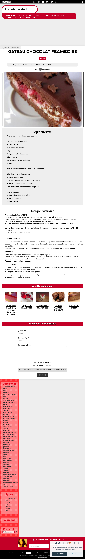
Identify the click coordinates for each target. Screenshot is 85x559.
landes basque (8, 406)
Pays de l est (7, 458)
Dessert (8, 506)
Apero (8, 508)
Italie (5, 388)
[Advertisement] (42, 32)
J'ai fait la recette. (42, 362)
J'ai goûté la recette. (42, 365)
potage (5, 420)
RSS (46, 553)
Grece (5, 454)
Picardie (5, 398)
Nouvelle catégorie (9, 402)
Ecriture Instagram (42, 557)
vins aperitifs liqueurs (6, 427)
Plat (7, 504)
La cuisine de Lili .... (20, 9)
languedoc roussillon (6, 409)
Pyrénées (6, 452)
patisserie (6, 480)
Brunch (8, 510)
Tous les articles (8, 486)
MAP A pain (7, 466)
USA (4, 484)
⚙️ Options (75, 553)
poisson (5, 422)
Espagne (6, 392)
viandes (5, 468)
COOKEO (6, 464)
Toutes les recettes (9, 386)
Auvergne (6, 444)
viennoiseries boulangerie (7, 477)
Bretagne (6, 442)
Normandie (7, 438)
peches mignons (8, 434)
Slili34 (28, 553)
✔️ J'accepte (59, 553)
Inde (4, 456)
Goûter (8, 500)
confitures (6, 430)
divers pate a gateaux (7, 413)
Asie (4, 390)
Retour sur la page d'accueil (11, 47)
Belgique (6, 446)
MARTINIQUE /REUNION (7, 461)
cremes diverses (8, 416)
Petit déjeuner (10, 498)
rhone (5, 404)
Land (39, 553)
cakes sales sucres (9, 418)
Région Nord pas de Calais (9, 395)
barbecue (6, 424)
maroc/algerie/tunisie (10, 482)
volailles (5, 470)
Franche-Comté (8, 440)
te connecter (42, 369)
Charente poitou (8, 450)
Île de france (7, 448)
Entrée (8, 502)
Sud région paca (8, 400)
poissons (6, 472)
